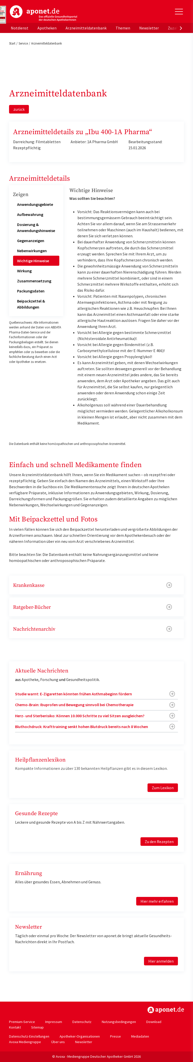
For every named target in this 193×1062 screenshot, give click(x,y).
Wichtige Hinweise (33, 260)
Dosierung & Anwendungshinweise (36, 227)
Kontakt (15, 1027)
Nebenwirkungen (32, 250)
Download (153, 1021)
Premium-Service (22, 1021)
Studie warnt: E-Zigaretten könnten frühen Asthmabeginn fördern (73, 693)
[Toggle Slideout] (179, 12)
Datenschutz (81, 1021)
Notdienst (19, 27)
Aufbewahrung (30, 214)
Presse (115, 1036)
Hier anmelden (161, 961)
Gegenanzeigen (30, 240)
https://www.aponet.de (166, 1010)
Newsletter (149, 27)
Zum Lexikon (163, 787)
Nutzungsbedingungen (119, 1021)
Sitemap (37, 1027)
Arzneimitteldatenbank (86, 27)
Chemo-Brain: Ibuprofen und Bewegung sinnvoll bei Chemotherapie (74, 704)
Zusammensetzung (34, 280)
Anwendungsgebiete (35, 204)
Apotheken (47, 27)
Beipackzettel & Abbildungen (31, 304)
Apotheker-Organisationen (80, 1036)
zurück (19, 109)
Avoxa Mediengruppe (25, 1042)
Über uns (58, 1042)
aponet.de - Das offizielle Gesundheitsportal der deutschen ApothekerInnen (43, 13)
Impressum (53, 1021)
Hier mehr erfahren (157, 901)
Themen (123, 27)
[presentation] (181, 28)
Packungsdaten (30, 290)
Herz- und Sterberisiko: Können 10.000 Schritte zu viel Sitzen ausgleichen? (79, 715)
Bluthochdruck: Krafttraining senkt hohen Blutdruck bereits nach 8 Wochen (81, 726)
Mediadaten (140, 1036)
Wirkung (24, 270)
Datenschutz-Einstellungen (29, 1036)
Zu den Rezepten (159, 841)
